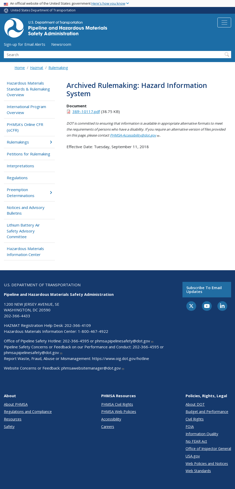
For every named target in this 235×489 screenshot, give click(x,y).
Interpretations (20, 165)
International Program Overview (26, 109)
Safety (9, 426)
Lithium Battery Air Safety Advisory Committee (23, 230)
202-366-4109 (77, 325)
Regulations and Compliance (28, 411)
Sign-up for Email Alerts (24, 44)
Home (19, 67)
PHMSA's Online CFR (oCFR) (25, 127)
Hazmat (36, 67)
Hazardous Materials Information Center (25, 251)
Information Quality (202, 433)
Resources (12, 419)
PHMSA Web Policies (118, 411)
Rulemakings (29, 142)
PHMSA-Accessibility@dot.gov (135, 135)
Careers (107, 426)
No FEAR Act (196, 441)
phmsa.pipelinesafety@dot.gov (124, 340)
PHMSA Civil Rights (117, 404)
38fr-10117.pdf (86, 111)
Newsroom (61, 44)
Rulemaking (58, 67)
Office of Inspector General (208, 448)
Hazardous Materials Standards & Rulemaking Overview (28, 88)
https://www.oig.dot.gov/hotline (120, 358)
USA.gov (193, 456)
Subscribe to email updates (204, 289)
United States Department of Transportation (43, 10)
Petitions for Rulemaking (28, 153)
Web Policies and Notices (207, 463)
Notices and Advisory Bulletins (26, 210)
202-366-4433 (17, 315)
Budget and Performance (207, 411)
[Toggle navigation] (224, 22)
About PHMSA (16, 404)
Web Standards (198, 470)
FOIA (190, 426)
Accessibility (111, 419)
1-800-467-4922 (93, 331)
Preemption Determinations (29, 192)
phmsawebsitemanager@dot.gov (92, 368)
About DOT (195, 404)
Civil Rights (195, 419)
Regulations (17, 177)
